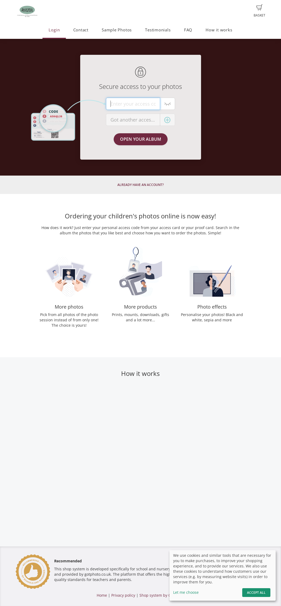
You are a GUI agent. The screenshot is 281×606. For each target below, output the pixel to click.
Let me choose (186, 592)
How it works (219, 30)
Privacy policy (123, 595)
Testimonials (158, 30)
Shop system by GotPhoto (162, 595)
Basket (259, 11)
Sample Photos (117, 30)
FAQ (188, 30)
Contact (80, 30)
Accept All (256, 592)
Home (102, 595)
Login (54, 30)
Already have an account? (140, 184)
